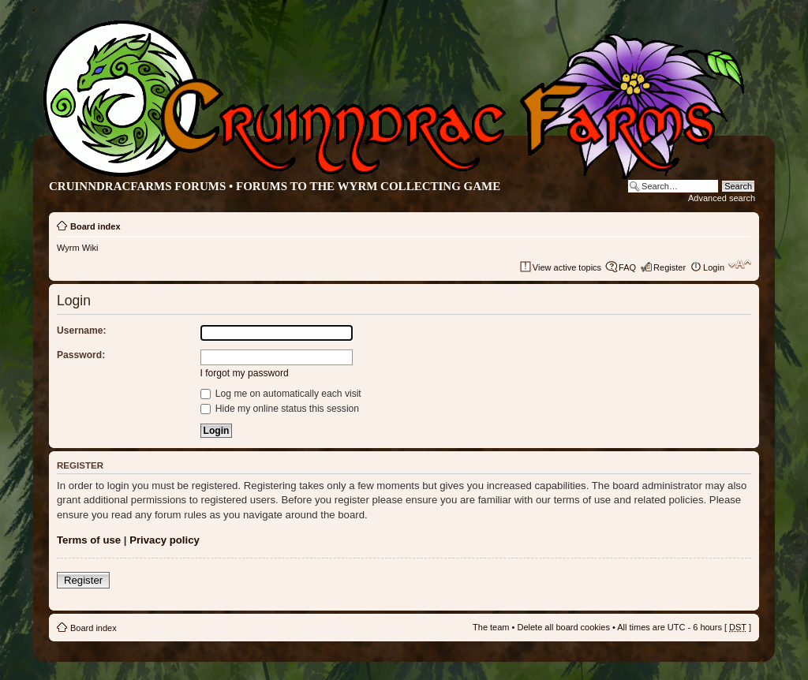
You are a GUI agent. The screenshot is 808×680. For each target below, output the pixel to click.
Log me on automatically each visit (280, 393)
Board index (95, 226)
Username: (82, 330)
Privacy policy (164, 540)
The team (491, 627)
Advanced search (721, 198)
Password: (81, 355)
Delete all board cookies (563, 627)
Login (713, 267)
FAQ (627, 267)
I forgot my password (244, 373)
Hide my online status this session (280, 408)
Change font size (739, 264)
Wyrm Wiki (77, 247)
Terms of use (89, 540)
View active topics (567, 267)
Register (669, 267)
